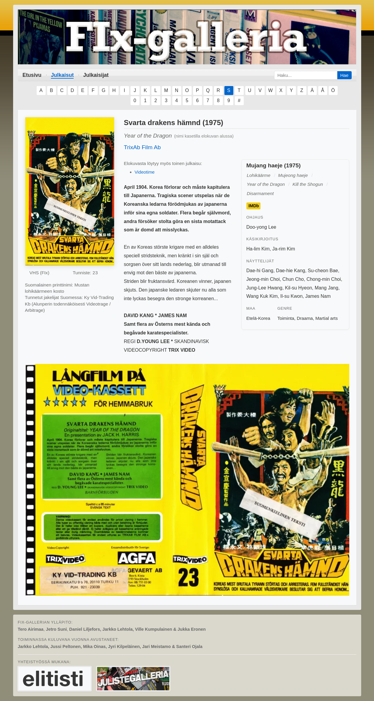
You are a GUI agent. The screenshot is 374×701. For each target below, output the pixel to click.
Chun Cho (293, 279)
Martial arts (326, 318)
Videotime (145, 172)
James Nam (317, 296)
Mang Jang (326, 287)
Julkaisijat (95, 75)
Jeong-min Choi (263, 279)
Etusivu (32, 75)
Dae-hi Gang (260, 270)
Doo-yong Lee (261, 227)
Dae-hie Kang (290, 270)
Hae (344, 75)
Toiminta (285, 318)
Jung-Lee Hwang (264, 287)
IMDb (254, 206)
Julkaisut (62, 75)
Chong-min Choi (323, 279)
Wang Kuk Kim (262, 296)
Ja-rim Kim (283, 248)
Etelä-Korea (258, 318)
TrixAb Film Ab (142, 147)
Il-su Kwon (291, 296)
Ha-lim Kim (258, 248)
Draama (305, 318)
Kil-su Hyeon (298, 287)
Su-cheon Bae (323, 270)
